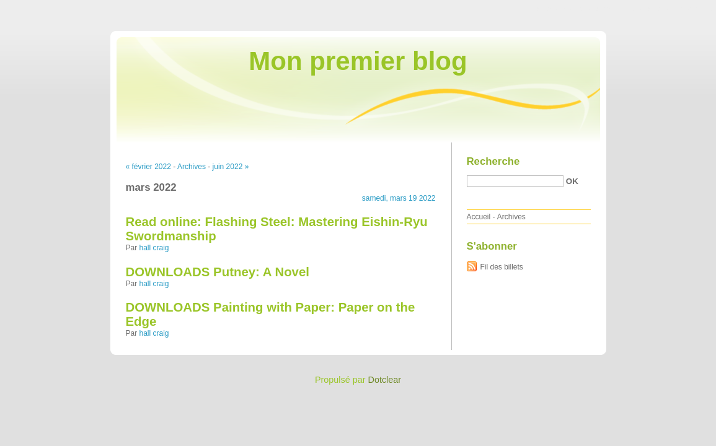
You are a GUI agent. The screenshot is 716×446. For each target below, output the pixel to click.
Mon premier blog (358, 61)
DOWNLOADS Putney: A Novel (217, 272)
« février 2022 (148, 166)
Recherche (493, 161)
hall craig (154, 247)
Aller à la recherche (680, 8)
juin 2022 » (231, 166)
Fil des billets (501, 267)
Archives (191, 166)
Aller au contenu (564, 8)
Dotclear (385, 380)
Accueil (479, 216)
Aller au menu (619, 8)
